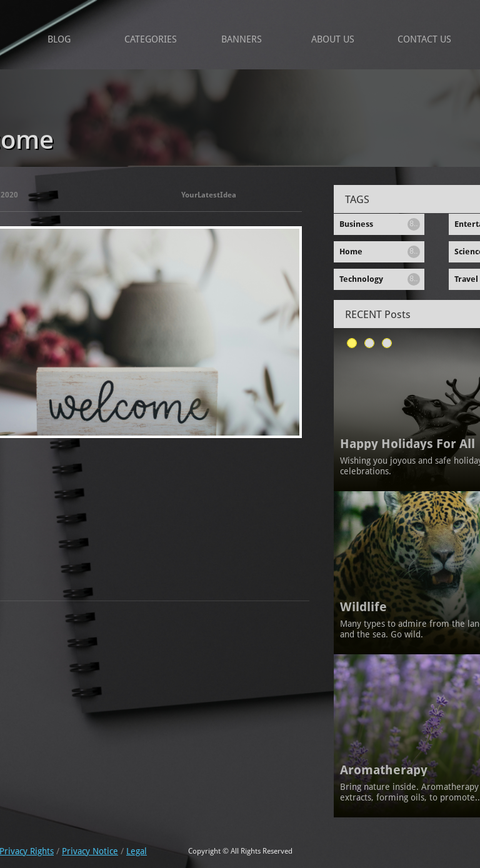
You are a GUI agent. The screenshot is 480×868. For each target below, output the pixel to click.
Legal (136, 851)
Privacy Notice (90, 851)
